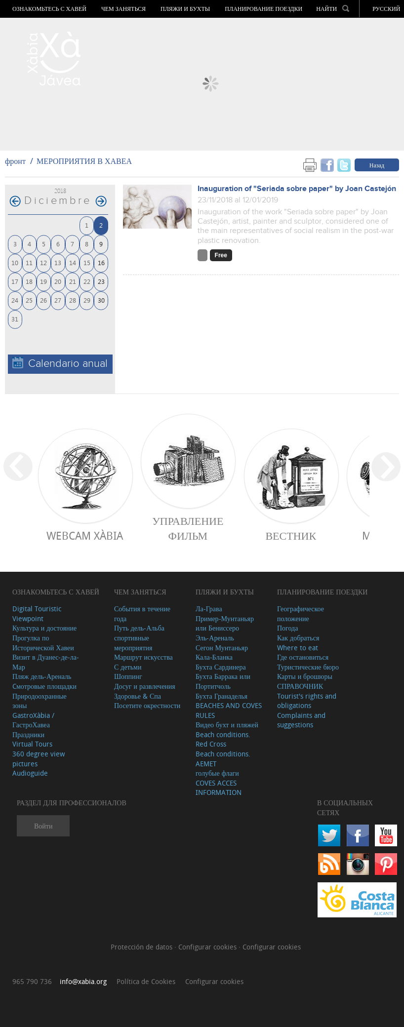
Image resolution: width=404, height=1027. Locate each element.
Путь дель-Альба (139, 627)
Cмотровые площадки (44, 686)
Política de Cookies (146, 981)
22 (86, 281)
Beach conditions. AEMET (223, 758)
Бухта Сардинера (221, 667)
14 (72, 262)
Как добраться (298, 637)
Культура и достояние (44, 627)
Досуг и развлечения (144, 686)
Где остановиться (302, 657)
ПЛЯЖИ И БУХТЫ (185, 9)
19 (43, 281)
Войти (43, 825)
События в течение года (142, 613)
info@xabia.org (83, 981)
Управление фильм (187, 528)
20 (57, 281)
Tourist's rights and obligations (306, 701)
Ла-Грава (209, 608)
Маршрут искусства (143, 657)
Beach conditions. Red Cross (223, 739)
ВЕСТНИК (290, 535)
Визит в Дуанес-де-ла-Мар (45, 662)
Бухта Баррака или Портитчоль (223, 681)
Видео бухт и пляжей (227, 724)
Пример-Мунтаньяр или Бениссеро (225, 623)
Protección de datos (142, 946)
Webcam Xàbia (84, 535)
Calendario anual (60, 363)
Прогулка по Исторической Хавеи (43, 642)
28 (72, 300)
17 (14, 281)
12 (43, 262)
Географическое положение (300, 613)
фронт (15, 161)
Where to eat (297, 647)
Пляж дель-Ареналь (41, 676)
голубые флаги (217, 773)
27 (57, 300)
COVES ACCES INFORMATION (219, 787)
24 (14, 300)
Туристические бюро (308, 667)
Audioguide (30, 773)
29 (86, 300)
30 (101, 300)
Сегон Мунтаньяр (222, 647)
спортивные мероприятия (133, 642)
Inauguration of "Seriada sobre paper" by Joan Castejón (297, 189)
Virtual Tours (32, 744)
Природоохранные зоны (39, 701)
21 (72, 281)
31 (14, 319)
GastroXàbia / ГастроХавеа (33, 720)
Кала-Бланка (214, 657)
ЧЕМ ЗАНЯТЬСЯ (123, 9)
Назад (376, 165)
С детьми (128, 667)
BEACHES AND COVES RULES (229, 710)
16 (101, 262)
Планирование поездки (263, 9)
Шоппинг (128, 676)
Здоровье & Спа (137, 696)
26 (43, 300)
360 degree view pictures (38, 758)
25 (29, 300)
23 (101, 281)
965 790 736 (32, 981)
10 (14, 262)
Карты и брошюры (304, 676)
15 (86, 262)
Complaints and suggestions (301, 720)
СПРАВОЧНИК (300, 686)
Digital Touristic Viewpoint (36, 613)
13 (57, 262)
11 (29, 262)
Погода (287, 627)
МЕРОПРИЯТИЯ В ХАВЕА (84, 161)
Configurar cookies (208, 946)
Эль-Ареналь (215, 637)
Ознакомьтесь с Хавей (49, 9)
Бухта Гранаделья (221, 696)
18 (29, 281)
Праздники (28, 734)
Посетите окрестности (147, 705)
